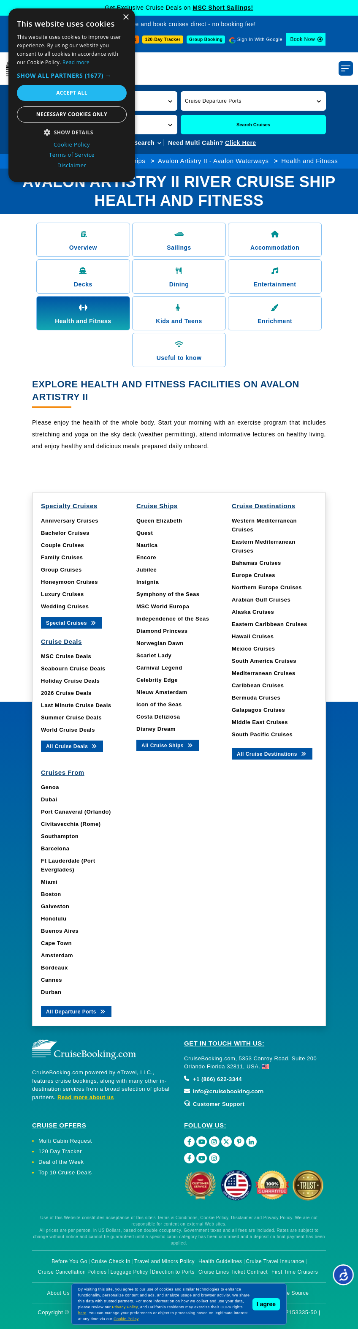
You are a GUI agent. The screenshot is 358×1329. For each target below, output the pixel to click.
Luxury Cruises (62, 594)
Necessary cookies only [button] (71, 114)
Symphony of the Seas (167, 594)
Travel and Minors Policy (164, 1261)
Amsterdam (57, 955)
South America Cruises (264, 661)
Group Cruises (61, 569)
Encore (146, 557)
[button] (253, 100)
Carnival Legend (159, 667)
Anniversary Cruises (69, 520)
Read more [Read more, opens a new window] (76, 62)
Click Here (240, 142)
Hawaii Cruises (253, 636)
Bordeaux (54, 967)
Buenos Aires (60, 931)
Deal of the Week (61, 1162)
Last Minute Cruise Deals (76, 705)
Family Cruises (62, 557)
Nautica (146, 545)
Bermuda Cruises (256, 697)
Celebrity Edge (157, 680)
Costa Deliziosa (158, 717)
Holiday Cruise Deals (70, 681)
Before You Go (69, 1261)
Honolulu (53, 918)
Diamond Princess (161, 631)
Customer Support (214, 1104)
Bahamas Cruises (256, 563)
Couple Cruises (62, 545)
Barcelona (55, 848)
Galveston (55, 906)
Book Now (302, 39)
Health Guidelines (220, 1261)
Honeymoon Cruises (69, 582)
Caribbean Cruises (258, 685)
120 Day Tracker (60, 1151)
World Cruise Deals (68, 730)
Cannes (51, 980)
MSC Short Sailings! (223, 7)
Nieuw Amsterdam (161, 692)
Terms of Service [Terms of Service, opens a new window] (72, 154)
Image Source (292, 1293)
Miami (49, 882)
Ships (136, 160)
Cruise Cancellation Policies (72, 1272)
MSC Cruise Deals (66, 656)
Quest (144, 533)
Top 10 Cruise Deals (65, 1172)
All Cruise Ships (167, 745)
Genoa (50, 787)
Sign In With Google (259, 39)
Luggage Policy (129, 1272)
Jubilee (146, 569)
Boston (51, 894)
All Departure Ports (76, 1011)
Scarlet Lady (153, 655)
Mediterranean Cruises (264, 673)
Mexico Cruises (253, 648)
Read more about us (85, 1097)
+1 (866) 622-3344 (213, 1079)
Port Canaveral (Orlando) (76, 812)
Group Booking (205, 39)
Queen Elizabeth (159, 520)
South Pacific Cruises (262, 734)
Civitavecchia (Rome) (71, 824)
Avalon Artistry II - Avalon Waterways (213, 160)
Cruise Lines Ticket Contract (233, 1272)
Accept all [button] (71, 92)
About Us (58, 1293)
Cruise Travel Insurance (275, 1261)
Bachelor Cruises (65, 533)
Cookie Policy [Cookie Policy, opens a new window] (72, 144)
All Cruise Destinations (272, 753)
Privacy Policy (125, 1307)
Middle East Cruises (260, 722)
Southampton (60, 836)
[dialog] (71, 95)
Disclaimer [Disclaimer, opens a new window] (72, 165)
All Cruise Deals (72, 745)
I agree (266, 1304)
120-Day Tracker (162, 39)
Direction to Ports (173, 1272)
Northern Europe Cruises (267, 587)
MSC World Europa (162, 606)
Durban (51, 992)
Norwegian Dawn (160, 643)
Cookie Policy (126, 1319)
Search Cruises (253, 124)
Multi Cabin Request (65, 1141)
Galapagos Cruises (258, 710)
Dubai (49, 799)
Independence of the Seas (172, 618)
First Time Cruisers (294, 1272)
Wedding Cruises (65, 606)
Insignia (147, 582)
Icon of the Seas (159, 704)
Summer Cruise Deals (71, 717)
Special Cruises (71, 622)
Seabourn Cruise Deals (73, 668)
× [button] (125, 17)
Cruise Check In (110, 1261)
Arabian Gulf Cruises (261, 599)
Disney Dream (156, 729)
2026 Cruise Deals (66, 693)
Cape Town (56, 943)
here (82, 1313)
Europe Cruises (253, 575)
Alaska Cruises (253, 612)
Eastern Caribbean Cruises (269, 624)
